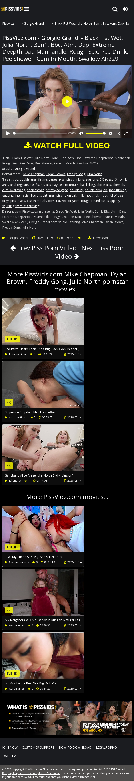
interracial (22, 195)
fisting (42, 179)
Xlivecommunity (19, 562)
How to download (75, 747)
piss (62, 179)
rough (85, 201)
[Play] (8, 133)
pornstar (54, 201)
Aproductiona (18, 417)
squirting (92, 179)
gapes (53, 179)
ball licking (87, 185)
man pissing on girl (62, 195)
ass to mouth (69, 185)
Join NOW (10, 747)
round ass (98, 201)
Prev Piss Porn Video (46, 247)
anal (5, 185)
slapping (113, 201)
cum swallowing (13, 190)
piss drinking (75, 179)
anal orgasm (19, 185)
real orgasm (70, 201)
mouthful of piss (111, 195)
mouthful (91, 195)
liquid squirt (39, 195)
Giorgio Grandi (34, 23)
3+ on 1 (120, 179)
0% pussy (106, 179)
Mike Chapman (34, 174)
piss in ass (17, 201)
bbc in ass (104, 185)
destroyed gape (57, 190)
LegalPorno (106, 747)
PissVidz (8, 23)
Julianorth (15, 481)
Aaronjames (16, 625)
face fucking (117, 190)
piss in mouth (36, 201)
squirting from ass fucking (20, 206)
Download (98, 238)
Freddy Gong (76, 174)
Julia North (94, 174)
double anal (28, 179)
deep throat (35, 190)
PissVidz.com (12, 9)
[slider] (40, 133)
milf (80, 195)
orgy (5, 201)
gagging (8, 195)
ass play (52, 185)
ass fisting (37, 185)
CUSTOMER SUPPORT (38, 747)
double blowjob (96, 190)
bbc (15, 179)
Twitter (9, 756)
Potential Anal (17, 354)
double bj (76, 190)
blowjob (118, 185)
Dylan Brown (55, 174)
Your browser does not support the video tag (49, 324)
